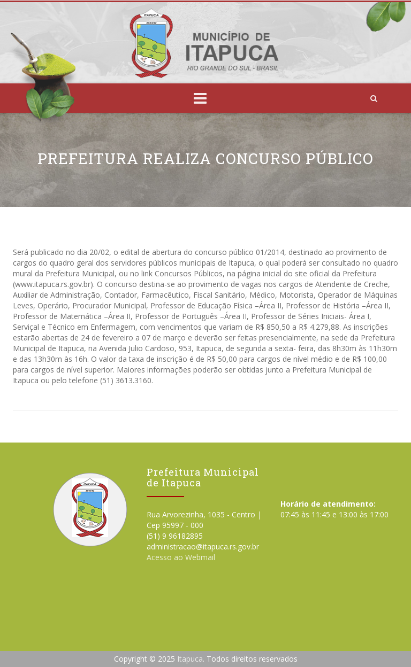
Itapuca (190, 659)
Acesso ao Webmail (181, 557)
